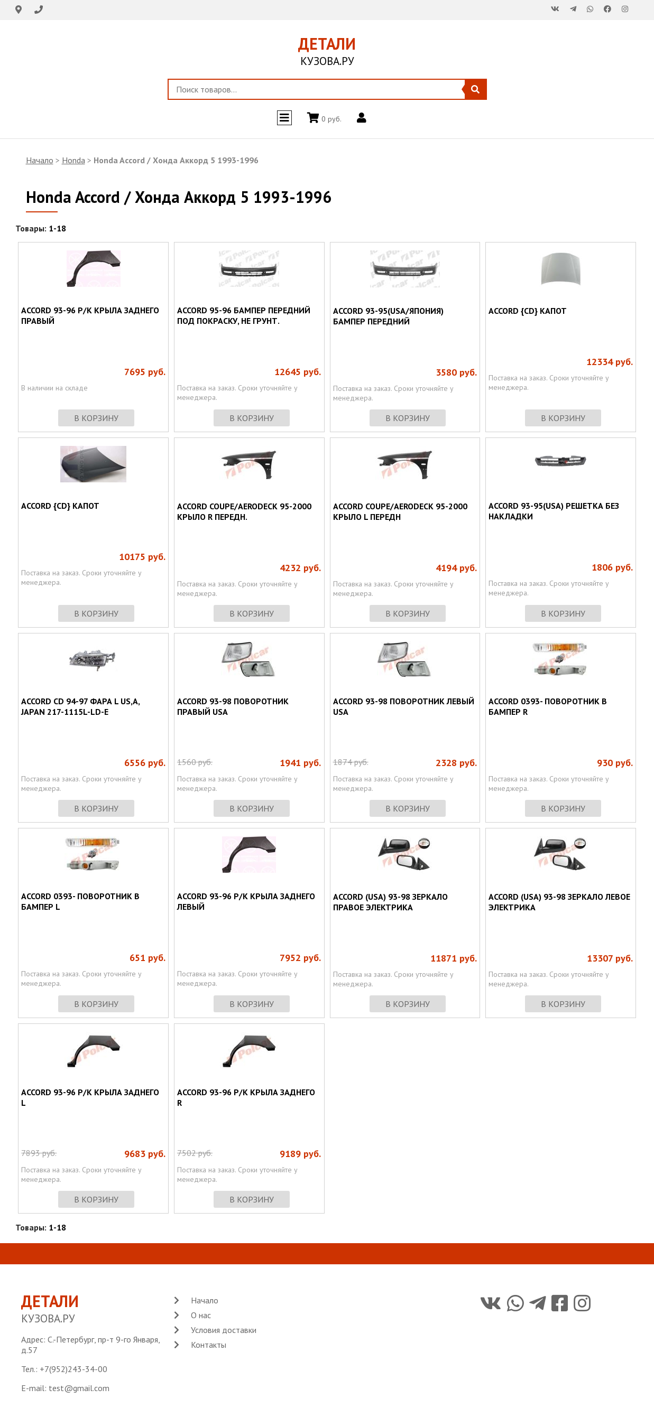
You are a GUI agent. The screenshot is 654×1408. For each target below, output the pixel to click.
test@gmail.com (79, 1388)
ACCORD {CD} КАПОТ (528, 310)
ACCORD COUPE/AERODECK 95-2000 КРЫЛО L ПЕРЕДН (400, 511)
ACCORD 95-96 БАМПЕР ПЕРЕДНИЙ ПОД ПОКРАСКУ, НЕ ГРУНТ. (243, 315)
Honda (73, 160)
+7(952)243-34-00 (73, 1369)
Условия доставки (223, 1330)
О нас (201, 1315)
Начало (39, 160)
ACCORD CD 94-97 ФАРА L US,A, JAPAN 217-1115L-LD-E (80, 706)
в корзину (96, 418)
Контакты (208, 1344)
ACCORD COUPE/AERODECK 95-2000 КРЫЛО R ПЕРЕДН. (244, 511)
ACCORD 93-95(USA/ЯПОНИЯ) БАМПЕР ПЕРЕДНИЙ (388, 316)
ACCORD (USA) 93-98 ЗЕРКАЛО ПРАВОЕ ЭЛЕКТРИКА (390, 901)
